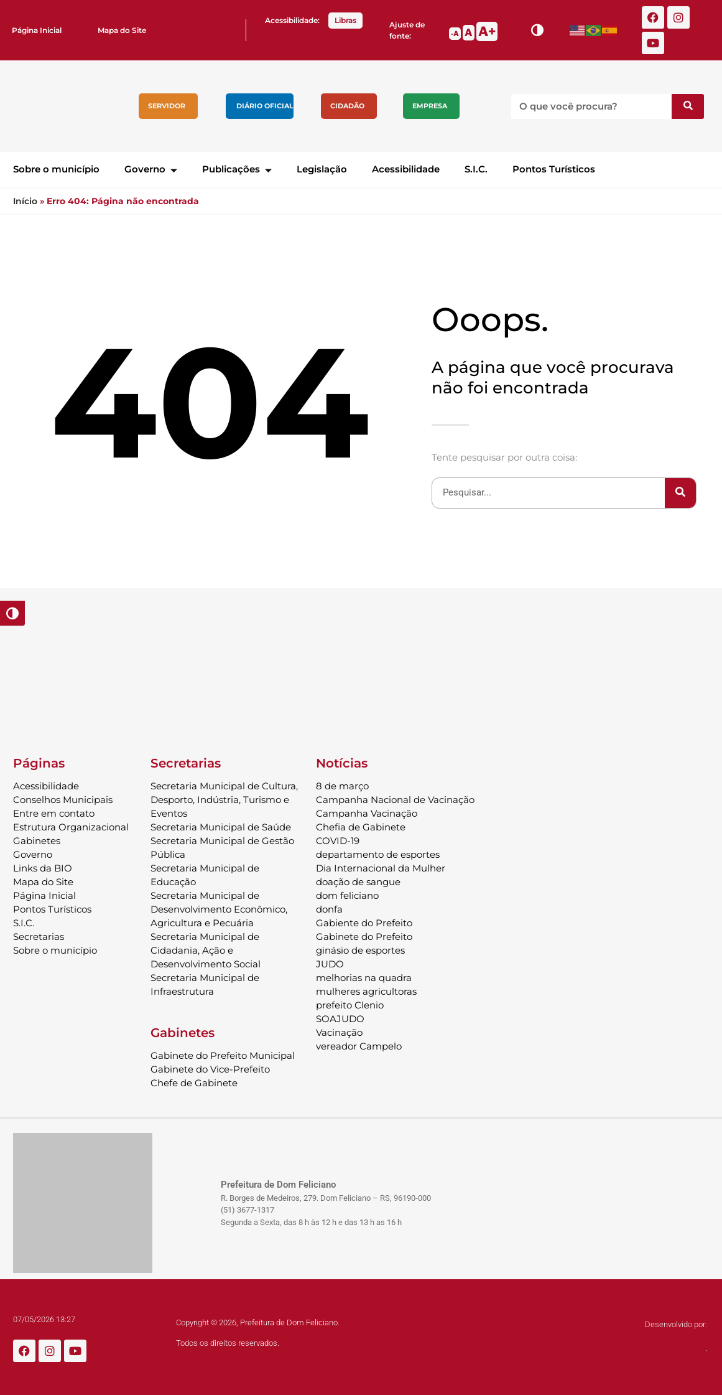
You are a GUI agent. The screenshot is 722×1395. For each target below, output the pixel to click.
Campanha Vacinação (366, 813)
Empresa (429, 105)
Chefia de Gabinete (360, 827)
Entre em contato (54, 813)
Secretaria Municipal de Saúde (220, 827)
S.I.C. (476, 169)
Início (25, 201)
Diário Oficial (265, 105)
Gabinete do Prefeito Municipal (222, 1055)
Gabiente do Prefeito (364, 923)
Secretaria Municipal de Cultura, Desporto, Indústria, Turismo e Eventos (224, 799)
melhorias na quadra (364, 978)
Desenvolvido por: (676, 1324)
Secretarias (38, 936)
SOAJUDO (340, 1019)
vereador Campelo (359, 1046)
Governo (150, 169)
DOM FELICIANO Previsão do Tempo (361, 666)
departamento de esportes (378, 854)
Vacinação (339, 1032)
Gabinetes (36, 841)
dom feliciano (347, 895)
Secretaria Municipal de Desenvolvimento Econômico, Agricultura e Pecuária (218, 909)
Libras (345, 20)
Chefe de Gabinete (194, 1083)
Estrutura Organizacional (71, 827)
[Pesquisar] (688, 106)
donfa (329, 909)
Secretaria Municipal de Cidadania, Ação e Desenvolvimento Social (205, 950)
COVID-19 (337, 841)
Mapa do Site (122, 30)
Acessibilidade (406, 169)
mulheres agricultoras (366, 991)
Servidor (166, 105)
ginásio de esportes (360, 950)
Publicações (237, 169)
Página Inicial (37, 30)
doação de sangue (358, 882)
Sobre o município (56, 169)
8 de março (342, 786)
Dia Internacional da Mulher (380, 868)
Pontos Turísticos (553, 169)
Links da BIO (42, 868)
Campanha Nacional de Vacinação (395, 800)
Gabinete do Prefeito (364, 936)
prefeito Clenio (350, 1005)
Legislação (322, 169)
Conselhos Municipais (63, 800)
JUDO (330, 964)
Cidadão (347, 105)
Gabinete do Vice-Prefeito (210, 1069)
